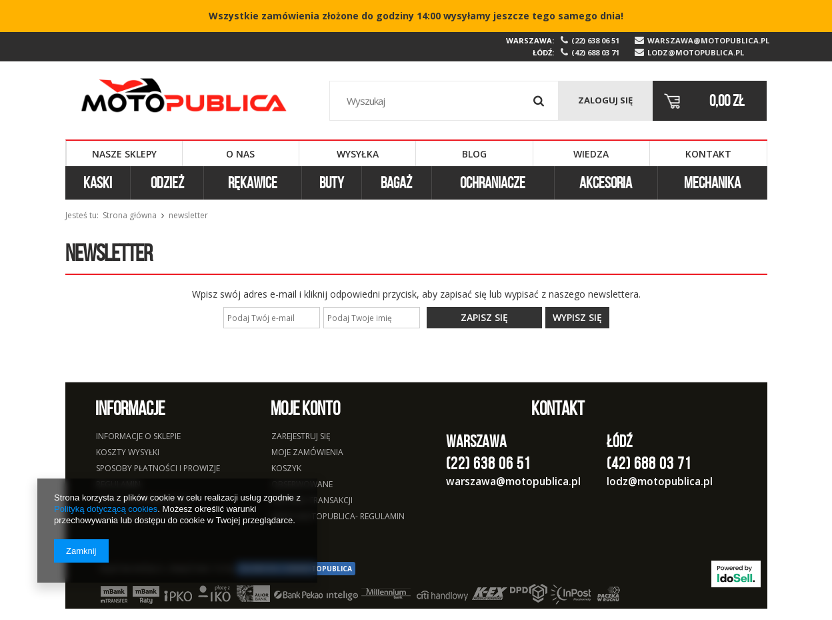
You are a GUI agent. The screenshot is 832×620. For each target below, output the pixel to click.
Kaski (97, 183)
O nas (240, 153)
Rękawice (252, 183)
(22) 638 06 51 (595, 40)
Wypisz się (577, 317)
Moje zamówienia (307, 453)
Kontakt (708, 153)
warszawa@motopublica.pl (707, 40)
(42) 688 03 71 (595, 52)
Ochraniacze (492, 183)
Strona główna (130, 215)
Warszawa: (530, 40)
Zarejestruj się (301, 437)
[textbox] (444, 101)
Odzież (167, 183)
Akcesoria (605, 183)
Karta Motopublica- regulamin (338, 517)
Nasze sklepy (124, 153)
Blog (474, 153)
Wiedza (591, 153)
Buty (331, 183)
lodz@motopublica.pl (695, 52)
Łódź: (543, 52)
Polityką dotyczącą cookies (105, 509)
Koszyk (286, 469)
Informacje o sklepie (138, 437)
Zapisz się (484, 317)
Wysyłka (358, 153)
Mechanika (712, 183)
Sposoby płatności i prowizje (158, 469)
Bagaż (396, 183)
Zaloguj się (605, 100)
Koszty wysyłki (127, 453)
